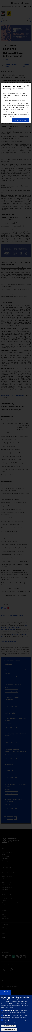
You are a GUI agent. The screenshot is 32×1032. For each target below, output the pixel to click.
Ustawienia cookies (6, 992)
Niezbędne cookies (9, 1010)
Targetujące (7, 1020)
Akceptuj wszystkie (9, 1029)
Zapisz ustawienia (8, 1026)
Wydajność (6, 1015)
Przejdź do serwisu (20, 120)
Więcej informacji (9, 1007)
